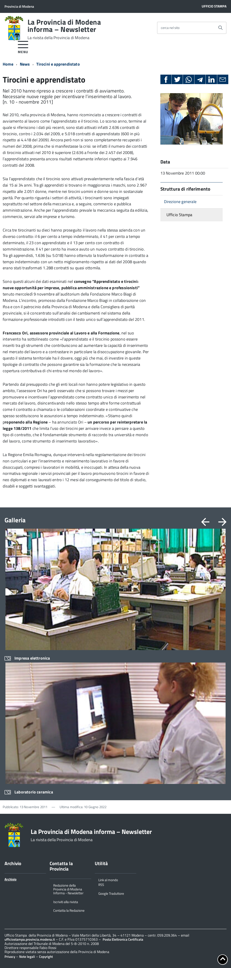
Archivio (10, 879)
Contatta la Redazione (69, 910)
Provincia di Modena (19, 6)
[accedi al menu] (23, 46)
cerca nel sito (170, 28)
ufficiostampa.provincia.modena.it (30, 939)
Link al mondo (108, 879)
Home (8, 64)
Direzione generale (180, 202)
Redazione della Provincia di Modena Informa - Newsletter (68, 889)
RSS (101, 884)
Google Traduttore (111, 893)
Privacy (10, 956)
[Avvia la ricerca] (220, 27)
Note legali (27, 956)
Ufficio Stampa (214, 6)
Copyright (46, 956)
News (25, 64)
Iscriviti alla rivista (65, 901)
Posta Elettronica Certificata (123, 939)
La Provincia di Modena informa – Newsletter (64, 29)
